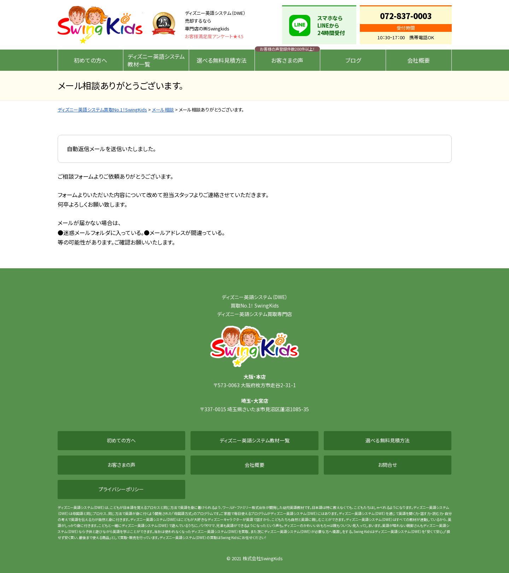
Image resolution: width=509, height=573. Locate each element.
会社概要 (418, 60)
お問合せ (387, 464)
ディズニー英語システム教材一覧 (156, 60)
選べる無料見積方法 (222, 60)
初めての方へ (90, 60)
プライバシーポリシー (121, 489)
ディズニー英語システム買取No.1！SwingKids (100, 24)
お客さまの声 (287, 60)
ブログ (353, 60)
